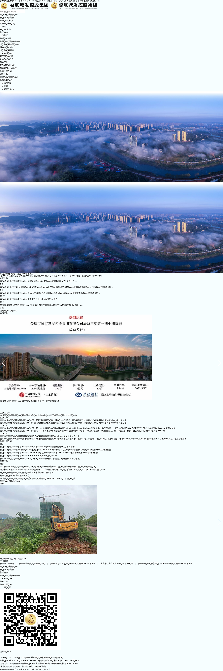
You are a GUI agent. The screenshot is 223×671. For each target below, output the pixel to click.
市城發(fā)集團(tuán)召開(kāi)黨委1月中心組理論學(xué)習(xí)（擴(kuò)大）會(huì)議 (37, 478)
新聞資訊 (4, 32)
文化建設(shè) (6, 53)
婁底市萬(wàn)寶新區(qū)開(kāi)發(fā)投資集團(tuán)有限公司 (165, 563)
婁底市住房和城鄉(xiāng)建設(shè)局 (117, 563)
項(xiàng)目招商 (7, 50)
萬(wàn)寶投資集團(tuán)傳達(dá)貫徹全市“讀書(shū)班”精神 (26, 472)
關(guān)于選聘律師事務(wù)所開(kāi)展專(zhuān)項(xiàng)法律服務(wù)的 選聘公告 (37, 446)
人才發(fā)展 (5, 83)
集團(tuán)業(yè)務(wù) (10, 41)
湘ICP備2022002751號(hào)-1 (67, 660)
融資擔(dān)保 (6, 47)
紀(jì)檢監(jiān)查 (7, 65)
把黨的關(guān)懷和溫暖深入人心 (15, 475)
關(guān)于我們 (7, 17)
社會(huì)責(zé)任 (8, 59)
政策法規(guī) (6, 80)
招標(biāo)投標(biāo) (9, 77)
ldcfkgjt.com (19, 657)
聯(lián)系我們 (6, 29)
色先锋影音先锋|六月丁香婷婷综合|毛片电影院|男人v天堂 (25, 669)
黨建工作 (4, 62)
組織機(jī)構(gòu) (7, 23)
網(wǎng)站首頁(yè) (8, 14)
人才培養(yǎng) (7, 89)
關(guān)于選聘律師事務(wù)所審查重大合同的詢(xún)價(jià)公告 (28, 455)
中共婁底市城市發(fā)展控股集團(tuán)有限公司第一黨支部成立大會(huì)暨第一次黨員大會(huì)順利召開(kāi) (48, 466)
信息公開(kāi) (6, 71)
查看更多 (4, 313)
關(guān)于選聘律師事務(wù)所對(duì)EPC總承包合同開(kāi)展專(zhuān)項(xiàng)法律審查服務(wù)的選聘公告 (49, 452)
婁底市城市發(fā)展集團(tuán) (32, 563)
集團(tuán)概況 (6, 20)
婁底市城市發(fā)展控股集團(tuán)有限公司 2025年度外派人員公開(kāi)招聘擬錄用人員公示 (40, 458)
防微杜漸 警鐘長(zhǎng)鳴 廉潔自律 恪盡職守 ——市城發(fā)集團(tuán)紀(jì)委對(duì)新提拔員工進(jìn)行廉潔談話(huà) (52, 469)
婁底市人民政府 (7, 563)
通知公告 (4, 74)
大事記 (3, 26)
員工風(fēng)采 (6, 56)
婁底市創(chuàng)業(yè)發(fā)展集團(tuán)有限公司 (73, 563)
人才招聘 (4, 86)
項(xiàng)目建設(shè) (9, 44)
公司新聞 (4, 35)
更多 (2, 443)
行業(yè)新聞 (5, 38)
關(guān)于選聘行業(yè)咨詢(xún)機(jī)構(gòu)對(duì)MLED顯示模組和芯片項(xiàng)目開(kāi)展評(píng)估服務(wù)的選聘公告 (55, 449)
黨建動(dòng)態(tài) (8, 68)
